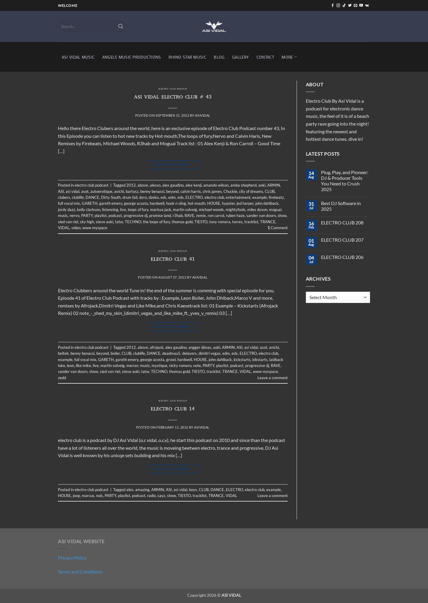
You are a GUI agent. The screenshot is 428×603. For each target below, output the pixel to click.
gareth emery (110, 203)
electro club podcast (172, 89)
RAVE (189, 215)
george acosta (136, 203)
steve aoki (104, 221)
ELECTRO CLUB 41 (173, 260)
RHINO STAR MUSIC (187, 57)
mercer (132, 365)
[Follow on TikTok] (344, 6)
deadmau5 (171, 353)
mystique (159, 365)
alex (129, 489)
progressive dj (135, 215)
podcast (115, 215)
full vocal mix (69, 203)
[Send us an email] (355, 6)
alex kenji (193, 185)
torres (237, 221)
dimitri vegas (210, 353)
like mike (83, 365)
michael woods (211, 209)
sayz (161, 495)
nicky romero (180, 365)
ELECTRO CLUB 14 (173, 409)
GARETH (89, 203)
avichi (119, 191)
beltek (63, 353)
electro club (214, 197)
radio (151, 495)
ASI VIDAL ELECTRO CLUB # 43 (173, 97)
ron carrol (216, 215)
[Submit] (121, 26)
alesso (155, 185)
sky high (87, 221)
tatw (119, 221)
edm (172, 197)
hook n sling (176, 203)
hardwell (157, 203)
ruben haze (235, 215)
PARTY (87, 215)
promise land (160, 215)
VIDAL (64, 227)
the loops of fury (156, 221)
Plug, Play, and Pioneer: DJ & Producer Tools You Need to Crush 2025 (344, 180)
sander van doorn (261, 215)
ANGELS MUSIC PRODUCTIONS (131, 57)
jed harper (245, 203)
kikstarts (260, 359)
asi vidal (72, 191)
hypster (228, 203)
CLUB (270, 191)
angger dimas (199, 347)
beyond (172, 191)
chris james (212, 191)
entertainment (238, 197)
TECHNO (133, 221)
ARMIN (273, 185)
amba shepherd (243, 185)
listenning (110, 209)
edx (180, 197)
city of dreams (251, 191)
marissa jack (160, 209)
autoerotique (101, 191)
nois (99, 495)
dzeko (154, 197)
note (197, 365)
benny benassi (152, 191)
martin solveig (185, 209)
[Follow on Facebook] (332, 6)
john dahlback (266, 203)
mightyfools (236, 209)
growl (171, 359)
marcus (88, 495)
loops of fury (138, 209)
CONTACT (265, 57)
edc (163, 197)
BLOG (219, 57)
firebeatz (276, 197)
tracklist (251, 221)
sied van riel (68, 221)
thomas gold (182, 221)
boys (193, 489)
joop (76, 495)
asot (85, 191)
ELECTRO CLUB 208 (342, 222)
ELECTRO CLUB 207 (342, 240)
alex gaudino (173, 185)
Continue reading (173, 164)
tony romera (219, 221)
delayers (189, 353)
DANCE (92, 197)
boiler (115, 353)
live (123, 209)
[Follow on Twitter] (350, 6)
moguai (275, 209)
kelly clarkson (88, 209)
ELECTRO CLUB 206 (342, 257)
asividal (202, 115)
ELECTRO (194, 197)
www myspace (94, 227)
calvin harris (190, 191)
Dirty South (111, 197)
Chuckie (230, 191)
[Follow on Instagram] (338, 6)
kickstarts (242, 359)
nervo (74, 215)
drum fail (129, 197)
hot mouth (196, 203)
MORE (289, 57)
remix (201, 215)
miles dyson (257, 209)
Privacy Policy (72, 557)
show (282, 215)
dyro (143, 197)
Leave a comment (272, 377)
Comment (278, 227)
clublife (78, 197)
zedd (62, 377)
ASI (61, 191)
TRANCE (268, 221)
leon (70, 365)
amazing (142, 489)
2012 (131, 185)
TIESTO (200, 221)
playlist (101, 215)
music (63, 215)
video (76, 227)
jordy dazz (66, 209)
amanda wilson (216, 185)
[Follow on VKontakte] (367, 6)
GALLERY (240, 57)
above (143, 185)
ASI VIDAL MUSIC (78, 57)
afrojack (156, 347)
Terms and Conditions (80, 571)
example (259, 197)
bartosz (132, 191)
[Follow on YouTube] (361, 6)
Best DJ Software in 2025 (341, 206)
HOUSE (213, 203)
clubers (64, 197)
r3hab (178, 215)
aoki (261, 185)
